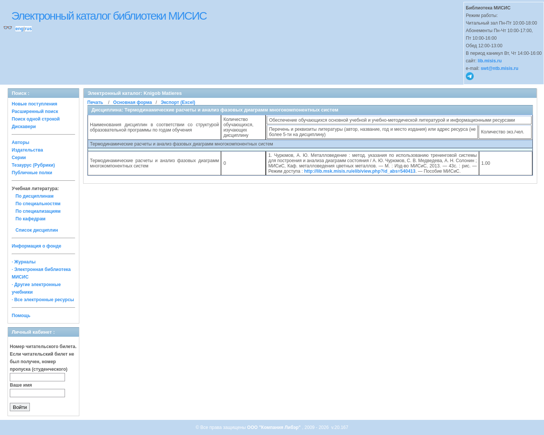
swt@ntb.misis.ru (499, 68)
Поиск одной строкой (36, 119)
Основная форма (132, 102)
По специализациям (37, 211)
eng (19, 28)
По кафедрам (30, 218)
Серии (19, 157)
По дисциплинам (34, 196)
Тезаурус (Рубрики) (33, 165)
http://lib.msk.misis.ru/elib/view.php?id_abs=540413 (360, 171)
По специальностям (37, 203)
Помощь (21, 315)
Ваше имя (21, 385)
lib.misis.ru (490, 60)
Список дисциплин (36, 230)
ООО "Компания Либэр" (274, 427)
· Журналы (24, 262)
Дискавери (24, 126)
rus (28, 28)
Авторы (20, 142)
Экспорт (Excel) (178, 102)
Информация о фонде (36, 246)
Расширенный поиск (35, 111)
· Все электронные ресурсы (43, 299)
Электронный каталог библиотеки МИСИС (109, 15)
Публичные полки (32, 172)
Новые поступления (34, 104)
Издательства (27, 150)
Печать (95, 102)
